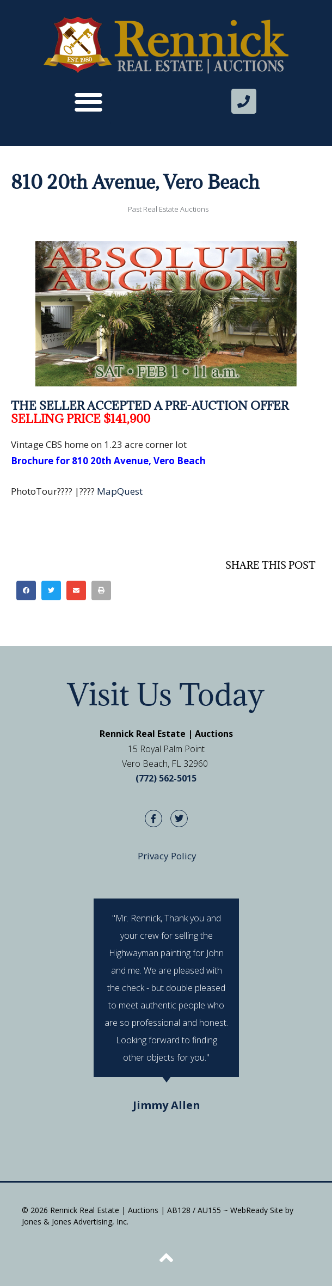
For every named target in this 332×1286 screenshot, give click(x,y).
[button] (88, 101)
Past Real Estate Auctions (168, 209)
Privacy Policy (167, 856)
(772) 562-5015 (166, 778)
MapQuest (120, 491)
